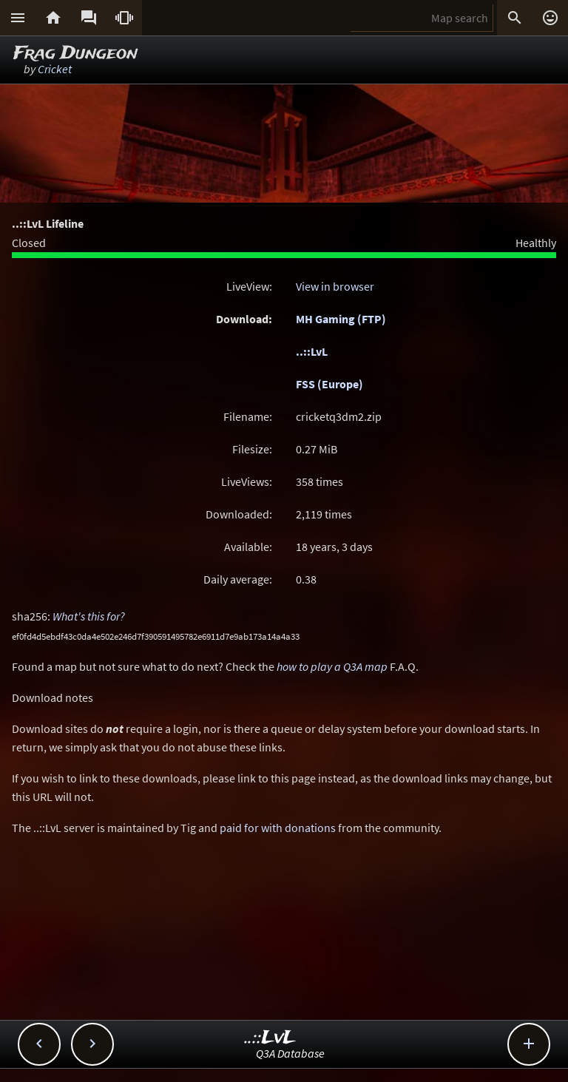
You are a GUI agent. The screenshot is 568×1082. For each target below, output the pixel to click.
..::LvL (312, 351)
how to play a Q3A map (332, 666)
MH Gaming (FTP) (341, 318)
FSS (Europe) (329, 383)
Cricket (55, 68)
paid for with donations (278, 827)
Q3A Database (290, 1053)
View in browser (335, 286)
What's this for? (89, 616)
